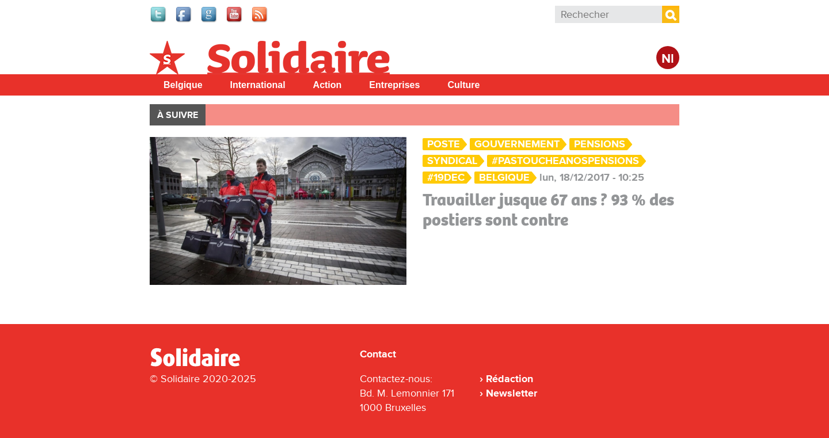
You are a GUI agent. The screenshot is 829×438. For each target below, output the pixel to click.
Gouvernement (517, 144)
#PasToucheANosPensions (565, 161)
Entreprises (394, 85)
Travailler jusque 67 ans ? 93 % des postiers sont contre (548, 210)
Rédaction (509, 378)
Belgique (183, 85)
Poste (443, 144)
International (258, 85)
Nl (667, 59)
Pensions (599, 144)
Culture (463, 85)
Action (327, 85)
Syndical (452, 161)
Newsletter (511, 393)
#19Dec (446, 178)
